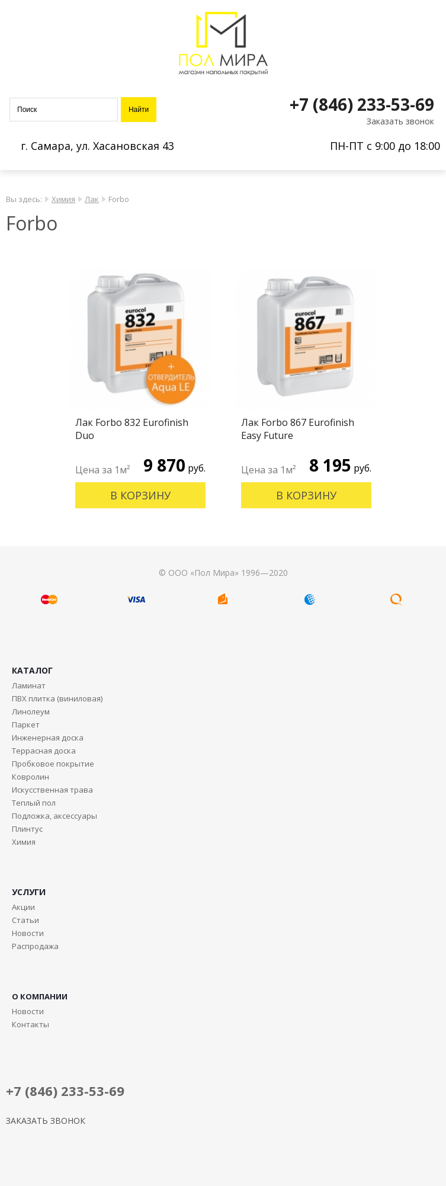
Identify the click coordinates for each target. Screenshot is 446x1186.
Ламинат (29, 685)
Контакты (30, 1024)
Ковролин (30, 776)
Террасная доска (44, 750)
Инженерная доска (48, 737)
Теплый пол (34, 802)
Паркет (26, 724)
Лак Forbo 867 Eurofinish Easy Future (297, 429)
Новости (28, 933)
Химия (63, 199)
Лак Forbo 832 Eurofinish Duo (131, 429)
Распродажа (35, 946)
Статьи (25, 920)
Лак (92, 199)
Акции (23, 907)
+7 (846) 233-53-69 (362, 104)
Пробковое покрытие (53, 763)
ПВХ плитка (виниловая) (57, 698)
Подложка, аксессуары (54, 815)
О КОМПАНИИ (40, 996)
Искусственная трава (52, 789)
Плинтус (27, 828)
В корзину (140, 495)
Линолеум (31, 711)
